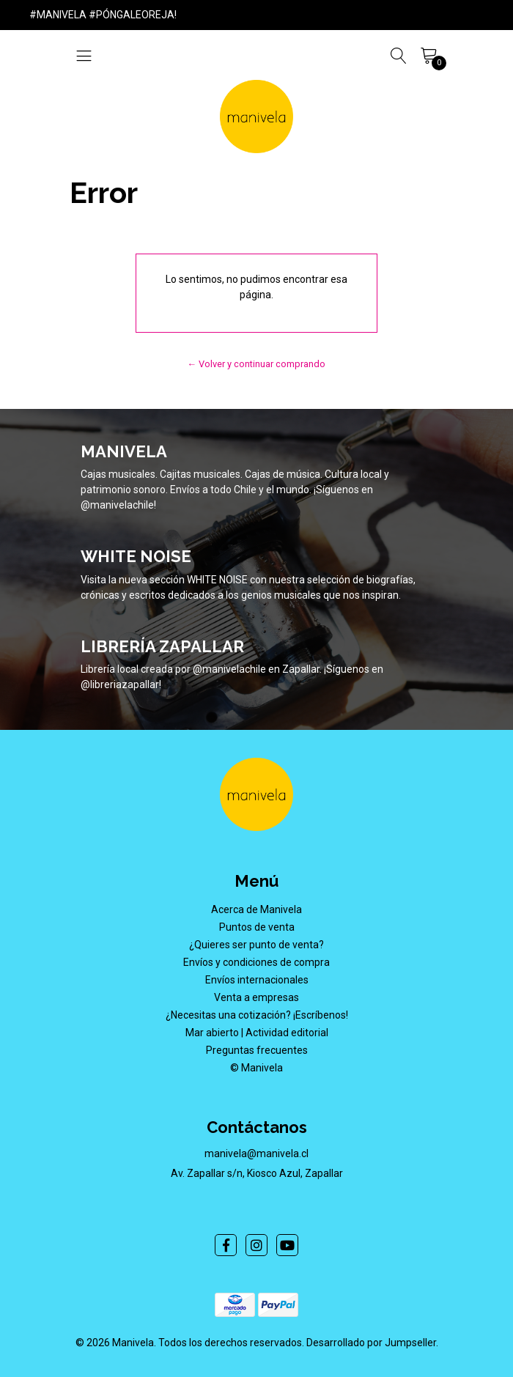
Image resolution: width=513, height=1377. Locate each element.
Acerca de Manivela (256, 909)
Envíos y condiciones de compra (256, 962)
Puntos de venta (257, 927)
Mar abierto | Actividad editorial (256, 1032)
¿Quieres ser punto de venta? (256, 944)
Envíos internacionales (257, 980)
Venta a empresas (256, 997)
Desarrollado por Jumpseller (371, 1342)
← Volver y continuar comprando (257, 363)
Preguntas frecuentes (257, 1050)
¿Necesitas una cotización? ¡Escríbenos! (257, 1015)
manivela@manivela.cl (256, 1153)
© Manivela (256, 1068)
